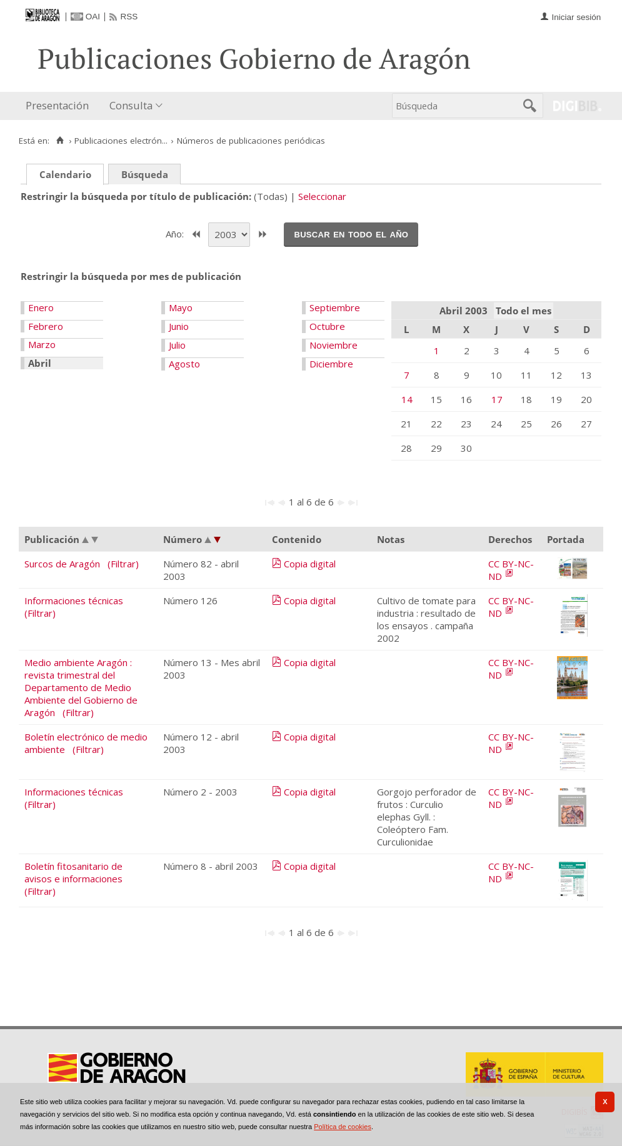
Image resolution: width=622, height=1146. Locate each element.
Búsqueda (144, 174)
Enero (41, 307)
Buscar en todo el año (351, 233)
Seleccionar (322, 196)
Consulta (131, 105)
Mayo (181, 307)
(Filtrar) (123, 563)
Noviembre (333, 345)
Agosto (184, 363)
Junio (179, 326)
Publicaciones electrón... (121, 140)
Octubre (327, 326)
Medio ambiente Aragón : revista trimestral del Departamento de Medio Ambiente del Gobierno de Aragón (81, 687)
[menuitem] (60, 106)
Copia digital (310, 563)
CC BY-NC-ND (511, 569)
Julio (177, 345)
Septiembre (334, 307)
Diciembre (331, 363)
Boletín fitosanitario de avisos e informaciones (73, 872)
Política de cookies (342, 1126)
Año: (176, 233)
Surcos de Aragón (62, 563)
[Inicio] (59, 140)
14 (407, 399)
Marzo (42, 344)
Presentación (57, 105)
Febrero (45, 326)
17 (497, 399)
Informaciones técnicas (73, 600)
